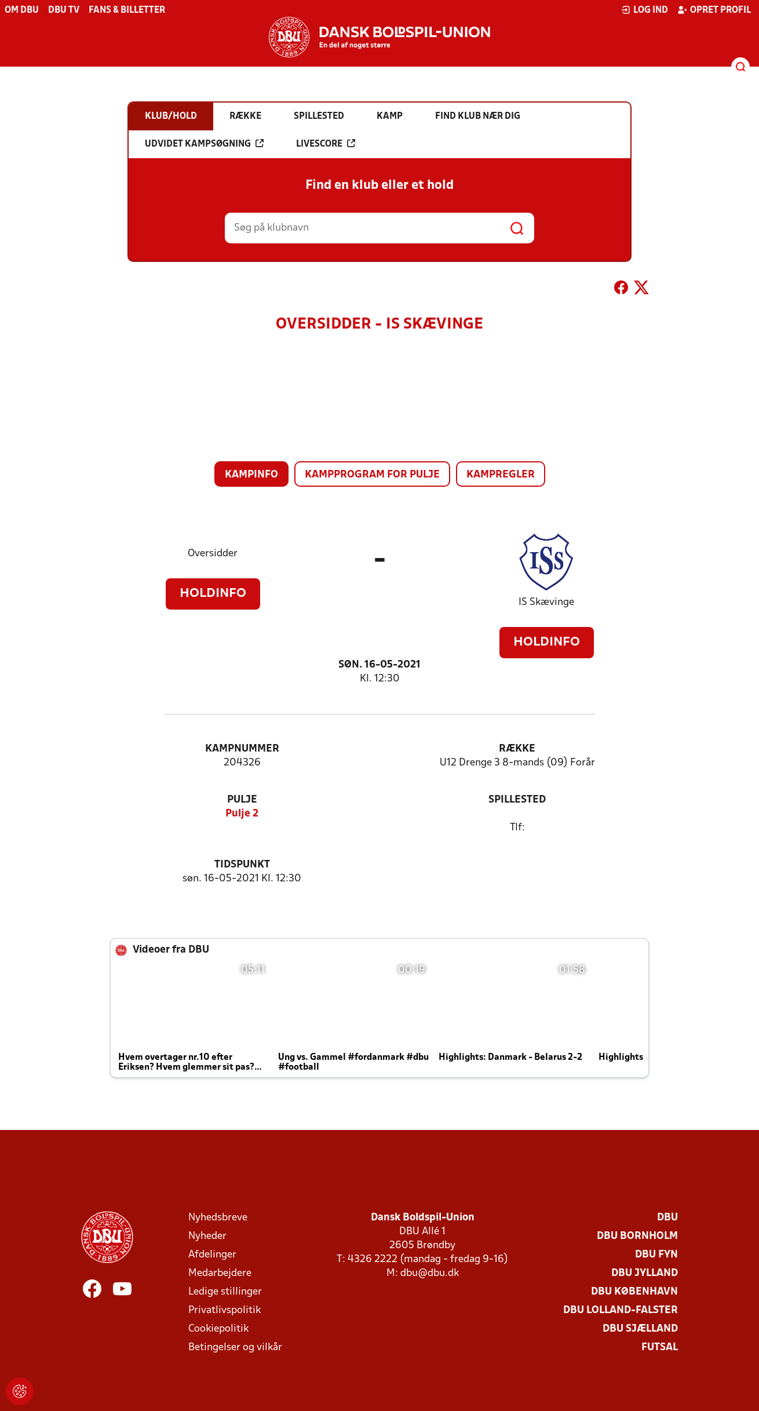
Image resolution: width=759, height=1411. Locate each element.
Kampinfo (251, 475)
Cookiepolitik (218, 1329)
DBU (667, 1218)
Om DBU (22, 10)
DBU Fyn (656, 1255)
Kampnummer (242, 749)
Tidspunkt (242, 865)
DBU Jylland (644, 1273)
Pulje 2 (241, 814)
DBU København (634, 1292)
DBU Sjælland (640, 1329)
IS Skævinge (546, 602)
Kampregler (500, 475)
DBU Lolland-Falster (620, 1310)
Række (517, 749)
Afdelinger (212, 1255)
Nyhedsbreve (217, 1218)
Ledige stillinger (225, 1292)
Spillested (517, 800)
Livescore (325, 143)
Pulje (242, 800)
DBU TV (63, 10)
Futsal (659, 1347)
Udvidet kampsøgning (204, 143)
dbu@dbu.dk (429, 1273)
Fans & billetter (127, 10)
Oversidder (213, 554)
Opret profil (714, 10)
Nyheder (207, 1236)
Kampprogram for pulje (372, 475)
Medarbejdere (219, 1273)
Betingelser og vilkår (235, 1347)
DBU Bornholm (637, 1236)
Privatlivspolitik (224, 1310)
